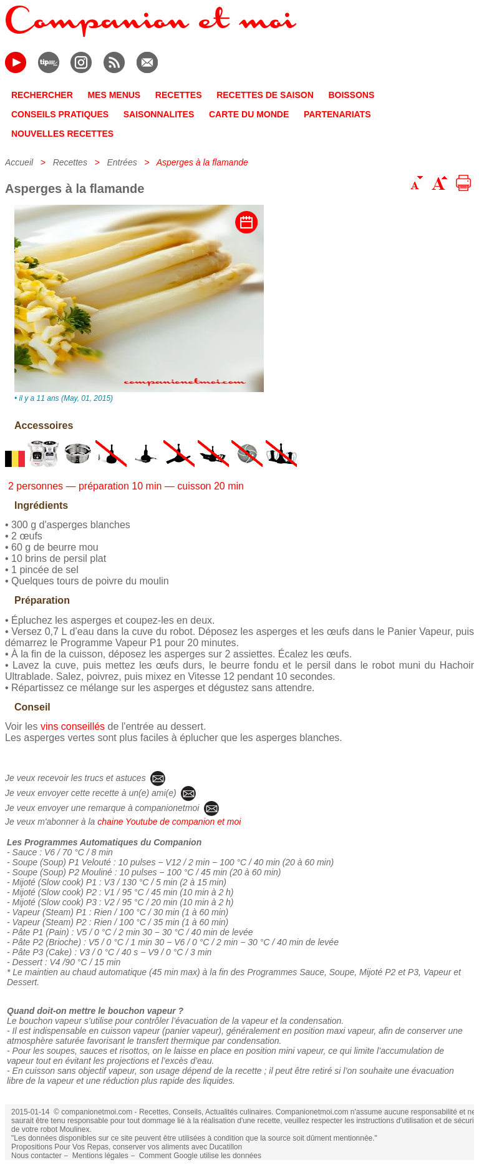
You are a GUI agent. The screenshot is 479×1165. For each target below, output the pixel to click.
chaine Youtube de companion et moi (169, 822)
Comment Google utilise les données (200, 1155)
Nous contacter (36, 1155)
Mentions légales (100, 1155)
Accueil (19, 162)
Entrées (122, 162)
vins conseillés (73, 726)
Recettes (70, 162)
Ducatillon (225, 1147)
